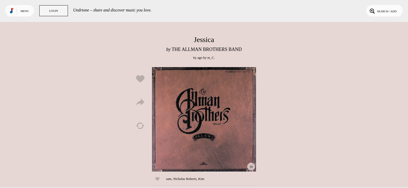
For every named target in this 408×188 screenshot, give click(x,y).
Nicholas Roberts (184, 179)
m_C (210, 58)
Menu (25, 11)
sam (168, 179)
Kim (201, 179)
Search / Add (383, 11)
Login (53, 10)
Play (204, 119)
